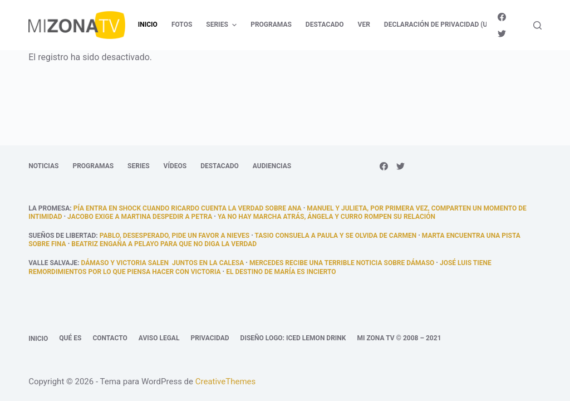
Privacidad (209, 338)
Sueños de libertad (62, 235)
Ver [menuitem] (364, 24)
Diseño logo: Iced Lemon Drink (293, 338)
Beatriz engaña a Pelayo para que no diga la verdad (164, 244)
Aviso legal (159, 338)
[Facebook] (502, 17)
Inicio (38, 339)
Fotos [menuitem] (181, 24)
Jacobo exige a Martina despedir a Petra (139, 217)
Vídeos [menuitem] (175, 166)
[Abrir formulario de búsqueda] (537, 25)
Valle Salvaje (52, 263)
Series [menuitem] (222, 25)
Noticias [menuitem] (43, 166)
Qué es (70, 338)
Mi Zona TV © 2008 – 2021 (399, 338)
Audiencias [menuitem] (272, 166)
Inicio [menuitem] (148, 24)
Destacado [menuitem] (325, 24)
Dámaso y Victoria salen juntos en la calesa (162, 263)
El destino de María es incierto (281, 272)
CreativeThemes (225, 381)
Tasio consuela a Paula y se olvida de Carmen (335, 235)
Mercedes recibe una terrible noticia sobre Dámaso (341, 263)
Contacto (109, 338)
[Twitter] (502, 34)
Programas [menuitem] (271, 24)
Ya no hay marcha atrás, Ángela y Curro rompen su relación (326, 217)
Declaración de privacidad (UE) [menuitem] (439, 24)
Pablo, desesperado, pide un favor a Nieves (174, 235)
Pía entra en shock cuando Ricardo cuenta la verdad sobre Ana (187, 208)
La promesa (49, 208)
